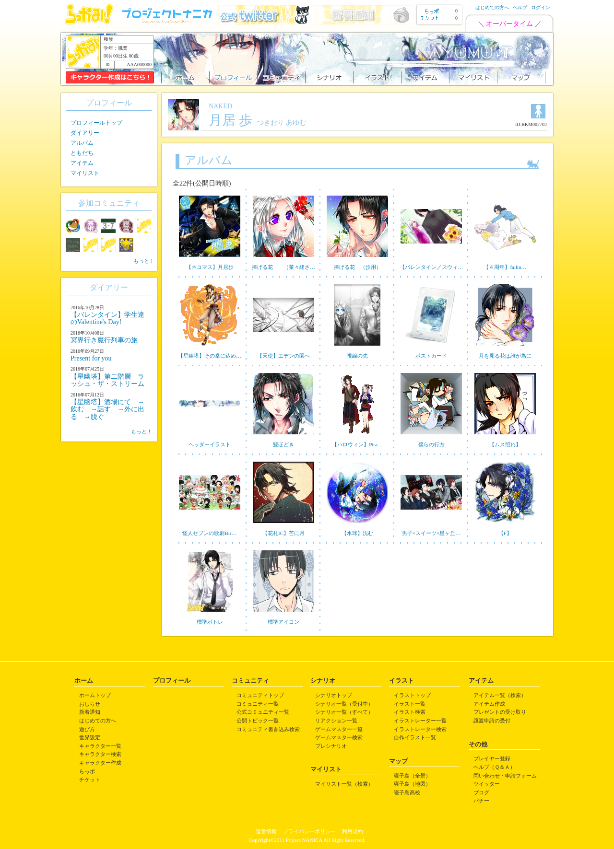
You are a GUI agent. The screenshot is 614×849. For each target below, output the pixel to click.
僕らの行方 (431, 444)
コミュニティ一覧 (257, 704)
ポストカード (431, 356)
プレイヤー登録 (491, 758)
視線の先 (357, 356)
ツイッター (486, 784)
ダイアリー (85, 132)
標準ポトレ (210, 622)
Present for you (91, 358)
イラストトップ (412, 695)
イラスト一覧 (409, 704)
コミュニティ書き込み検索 (268, 729)
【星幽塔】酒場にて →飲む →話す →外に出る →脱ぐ (107, 409)
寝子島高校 (407, 792)
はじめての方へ (492, 7)
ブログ (481, 792)
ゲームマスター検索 (339, 737)
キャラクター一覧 (100, 746)
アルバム (82, 143)
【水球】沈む (357, 533)
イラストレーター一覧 (420, 720)
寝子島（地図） (412, 784)
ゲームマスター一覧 (339, 729)
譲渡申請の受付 (491, 720)
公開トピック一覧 (257, 720)
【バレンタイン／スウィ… (431, 267)
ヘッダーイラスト (210, 444)
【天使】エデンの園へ (283, 356)
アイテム (82, 163)
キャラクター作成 (100, 763)
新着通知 (89, 712)
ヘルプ (520, 7)
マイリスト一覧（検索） (344, 784)
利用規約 (352, 831)
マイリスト (85, 173)
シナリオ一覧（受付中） (344, 704)
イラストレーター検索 (420, 729)
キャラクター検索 (100, 754)
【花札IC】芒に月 (283, 533)
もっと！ (143, 261)
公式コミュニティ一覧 (262, 712)
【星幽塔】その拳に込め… (209, 356)
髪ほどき (283, 444)
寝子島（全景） (412, 776)
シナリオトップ (333, 695)
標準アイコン (283, 622)
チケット (89, 779)
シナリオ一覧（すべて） (344, 712)
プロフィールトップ (96, 122)
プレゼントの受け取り (499, 712)
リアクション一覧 (336, 720)
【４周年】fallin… (505, 267)
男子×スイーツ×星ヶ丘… (431, 533)
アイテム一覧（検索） (499, 695)
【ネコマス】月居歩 (210, 267)
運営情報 (266, 831)
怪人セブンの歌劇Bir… (209, 533)
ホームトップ (95, 695)
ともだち (82, 153)
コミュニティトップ (260, 695)
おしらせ (89, 704)
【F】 (505, 533)
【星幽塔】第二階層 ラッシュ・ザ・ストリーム (107, 380)
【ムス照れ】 (505, 444)
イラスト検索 (409, 712)
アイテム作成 (489, 704)
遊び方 (87, 729)
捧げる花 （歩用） (357, 267)
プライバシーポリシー (309, 831)
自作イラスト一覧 (415, 737)
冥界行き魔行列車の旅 (104, 340)
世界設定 (89, 737)
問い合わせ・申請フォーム (505, 776)
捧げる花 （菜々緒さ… (283, 267)
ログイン (540, 7)
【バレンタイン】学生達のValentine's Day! (107, 318)
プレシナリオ (331, 746)
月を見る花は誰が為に (505, 356)
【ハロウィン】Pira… (357, 444)
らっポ (87, 771)
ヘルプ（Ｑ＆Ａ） (494, 767)
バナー (481, 800)
